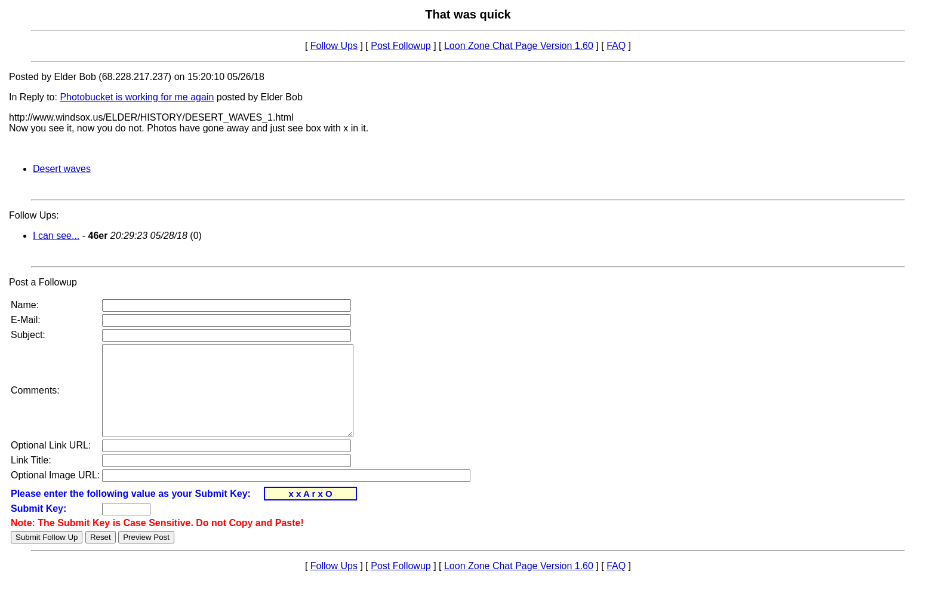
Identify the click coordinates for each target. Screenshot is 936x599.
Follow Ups (334, 46)
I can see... (56, 236)
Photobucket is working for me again (137, 97)
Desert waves (62, 169)
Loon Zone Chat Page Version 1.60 (518, 46)
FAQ (616, 46)
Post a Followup (43, 282)
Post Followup (401, 46)
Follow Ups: (34, 215)
